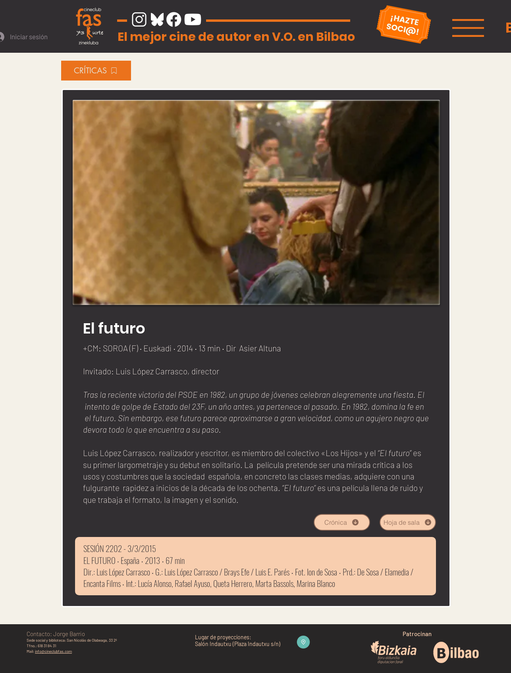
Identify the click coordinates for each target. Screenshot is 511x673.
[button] (468, 28)
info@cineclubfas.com (53, 651)
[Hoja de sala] (408, 522)
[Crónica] (342, 522)
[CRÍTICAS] (96, 71)
